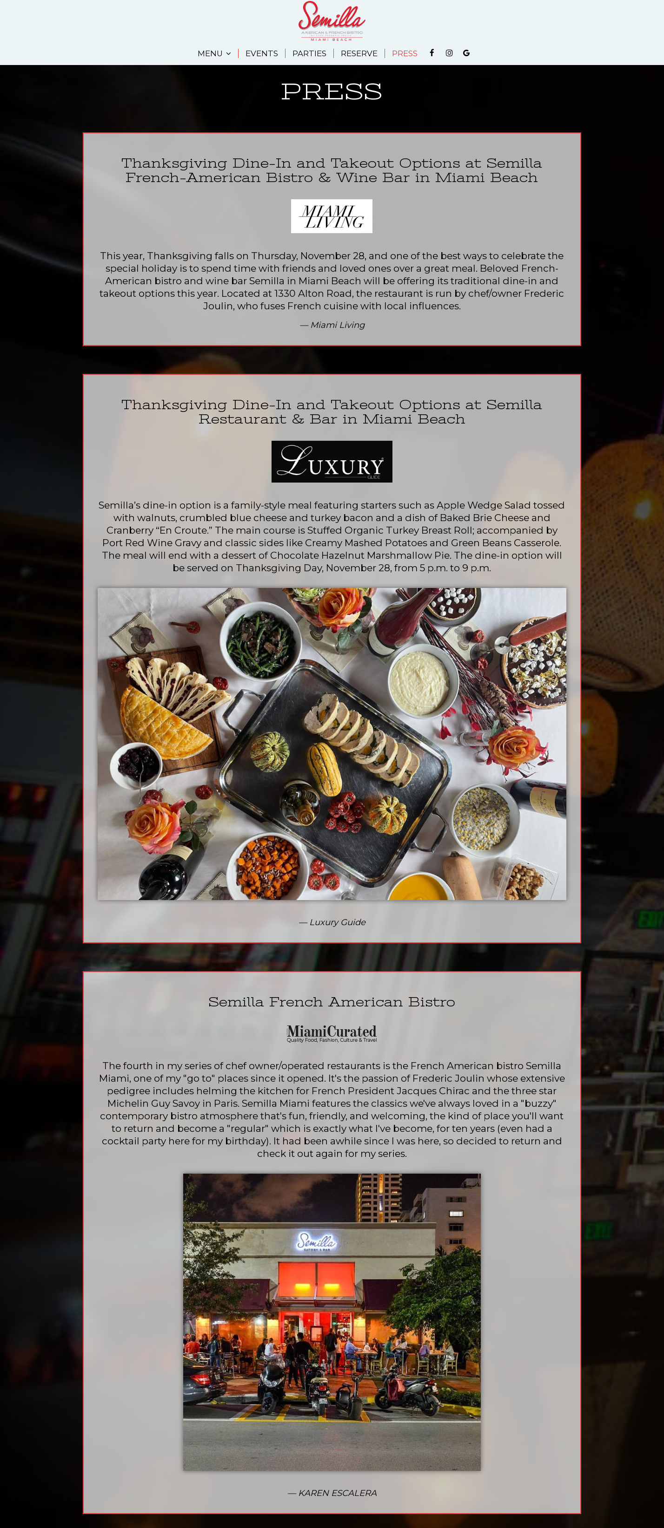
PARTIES (309, 53)
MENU (214, 53)
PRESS (405, 53)
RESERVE (359, 53)
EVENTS (262, 53)
